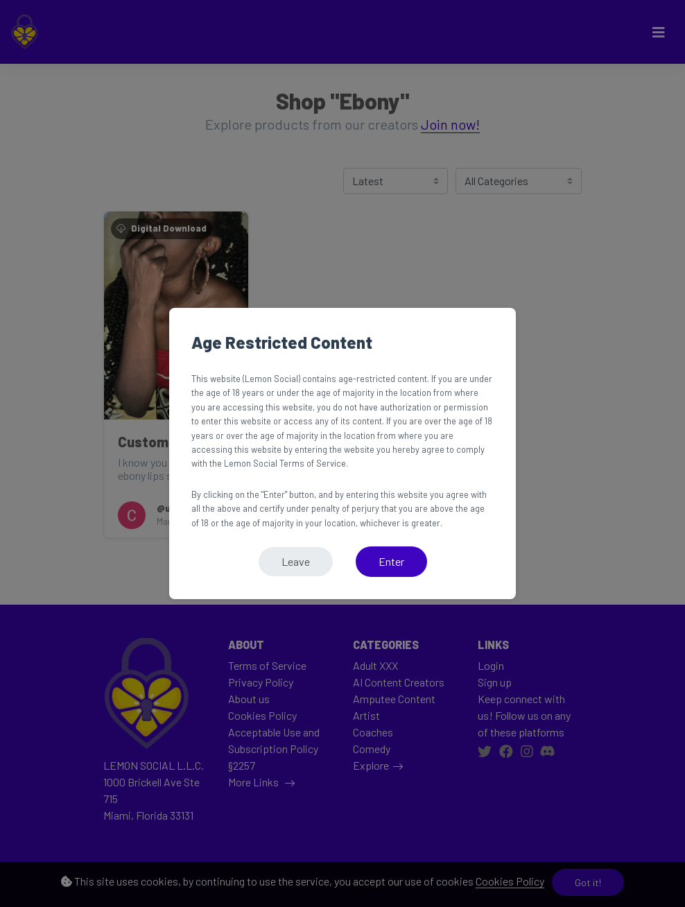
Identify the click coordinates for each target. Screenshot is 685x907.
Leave (295, 561)
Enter (391, 561)
